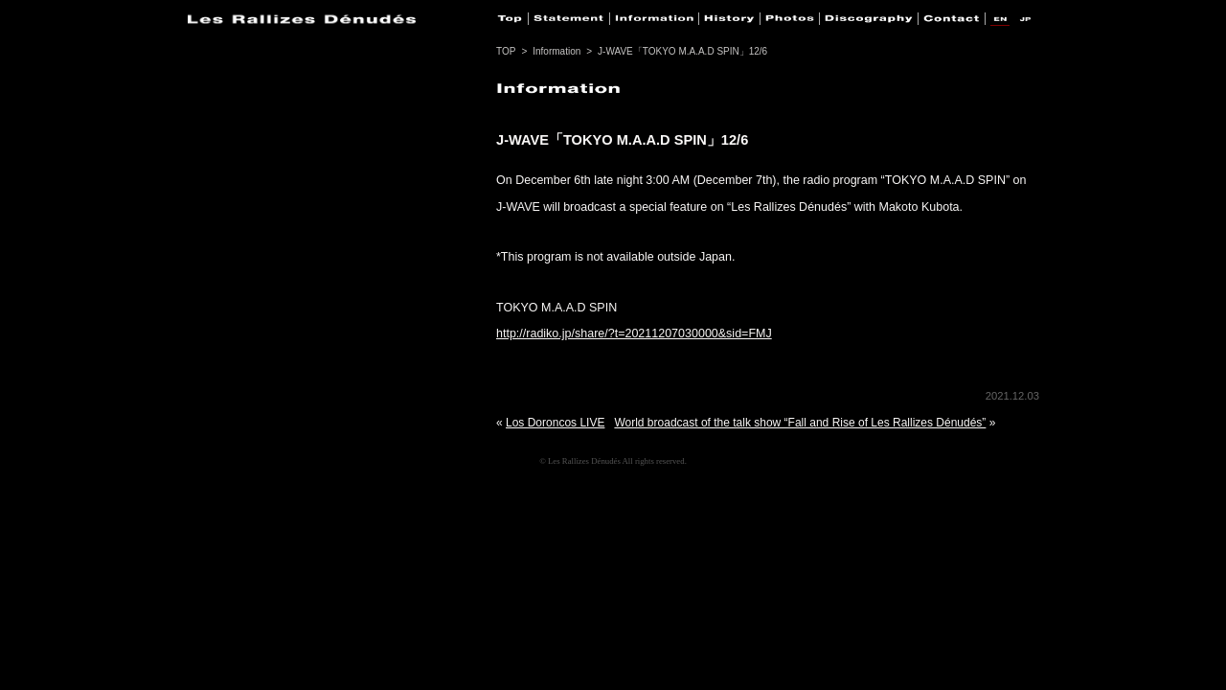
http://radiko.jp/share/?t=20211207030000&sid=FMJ (634, 333)
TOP (505, 51)
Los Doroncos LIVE (555, 422)
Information (556, 51)
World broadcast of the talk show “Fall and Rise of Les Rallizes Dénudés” (800, 422)
